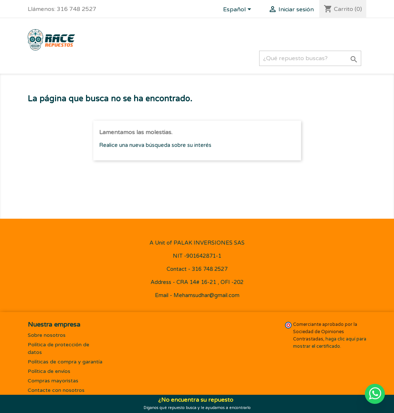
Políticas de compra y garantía (65, 362)
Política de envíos (49, 371)
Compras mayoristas (53, 381)
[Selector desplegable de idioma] (238, 9)
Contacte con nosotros (56, 390)
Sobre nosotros (47, 335)
